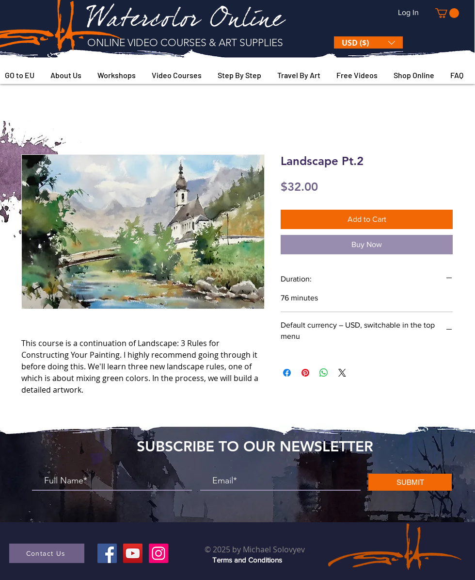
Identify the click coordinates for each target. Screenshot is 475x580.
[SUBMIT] (410, 482)
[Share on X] (342, 373)
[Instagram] (158, 553)
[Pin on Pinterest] (305, 373)
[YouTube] (132, 553)
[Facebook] (107, 553)
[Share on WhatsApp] (324, 373)
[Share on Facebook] (287, 373)
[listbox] (368, 42)
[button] (447, 13)
